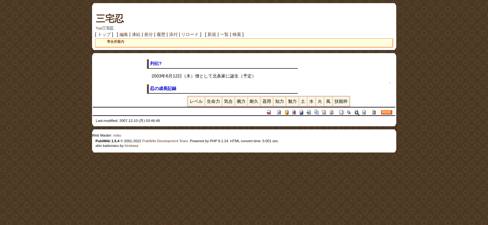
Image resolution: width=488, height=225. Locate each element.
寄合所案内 (115, 41)
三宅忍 (110, 18)
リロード (190, 34)
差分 (148, 34)
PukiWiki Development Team (165, 141)
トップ (104, 34)
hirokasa (131, 146)
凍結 (136, 34)
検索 (236, 34)
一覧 (224, 34)
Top (99, 28)
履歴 (161, 34)
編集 (124, 34)
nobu (117, 135)
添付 (173, 34)
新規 (211, 34)
